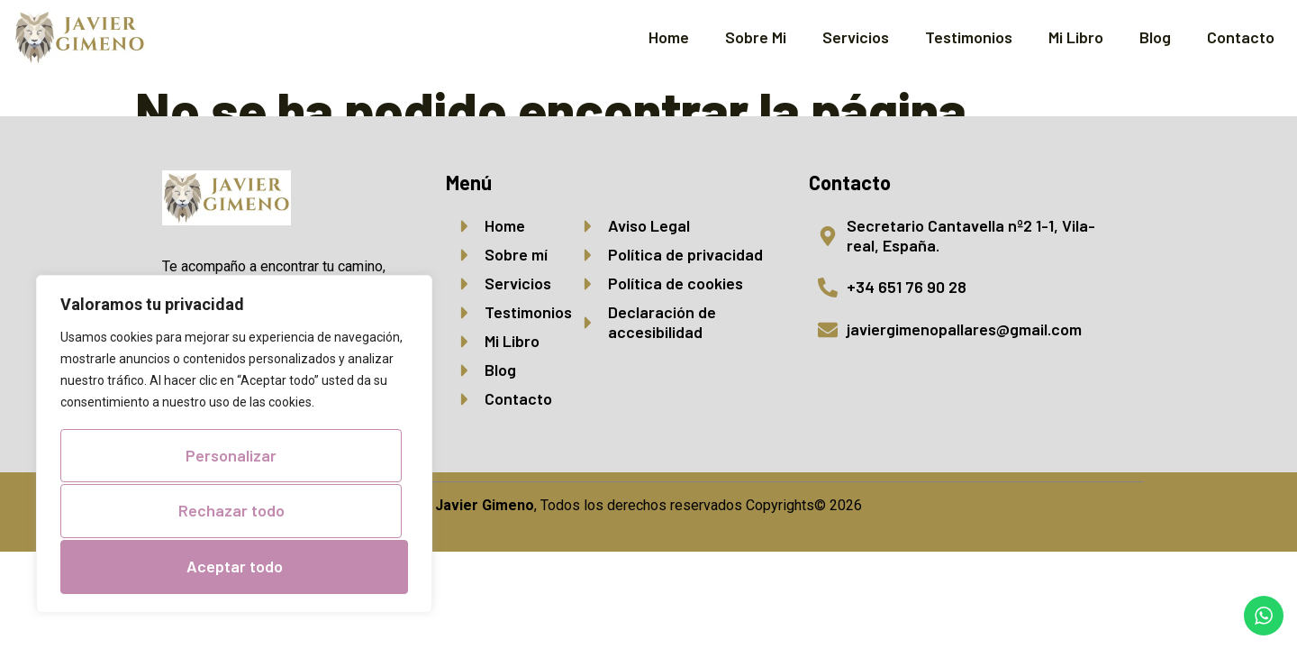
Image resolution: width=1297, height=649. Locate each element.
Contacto (1240, 37)
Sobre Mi (755, 37)
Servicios (855, 37)
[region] (234, 446)
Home (668, 37)
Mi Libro (1075, 37)
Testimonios (968, 37)
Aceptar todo (234, 566)
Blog (1155, 37)
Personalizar (231, 459)
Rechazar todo (230, 513)
